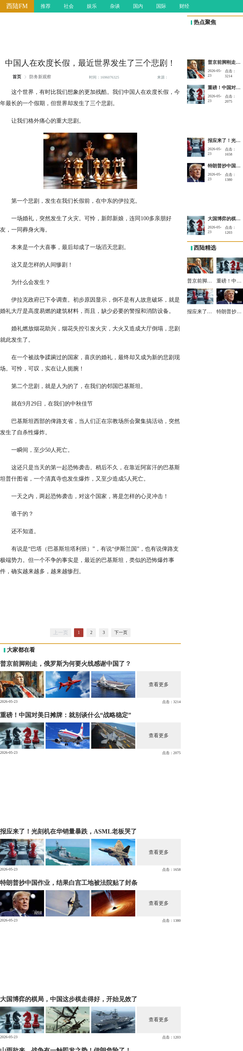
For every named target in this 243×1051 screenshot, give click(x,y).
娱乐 (92, 6)
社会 (69, 6)
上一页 (60, 632)
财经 (184, 6)
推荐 (46, 6)
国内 (138, 6)
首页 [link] (16, 77)
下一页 (120, 632)
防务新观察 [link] (40, 77)
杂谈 (115, 6)
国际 (161, 6)
